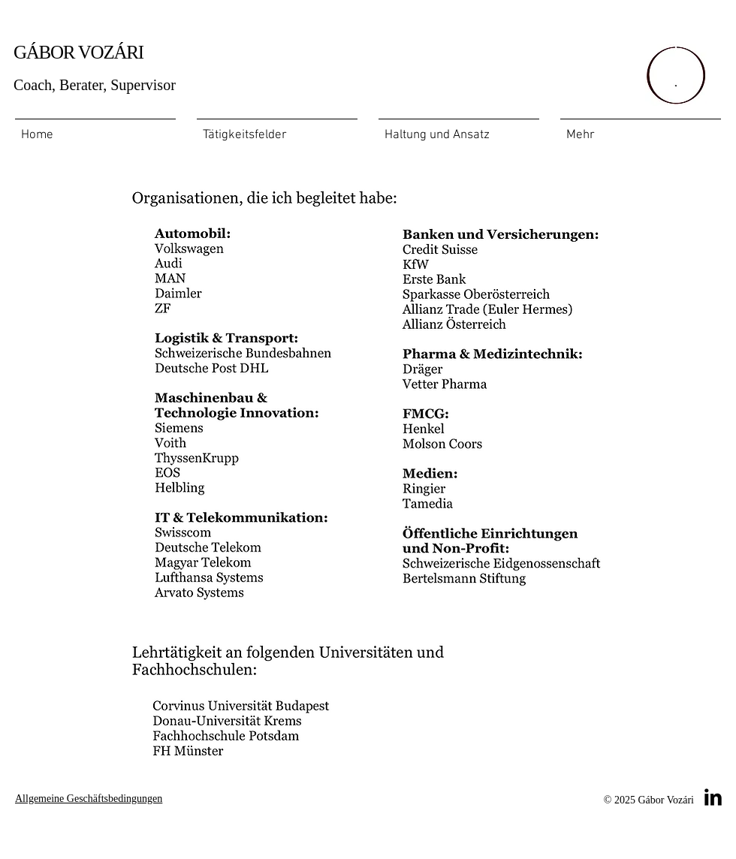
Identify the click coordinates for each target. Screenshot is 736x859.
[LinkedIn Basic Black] (713, 797)
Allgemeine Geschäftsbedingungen (88, 798)
